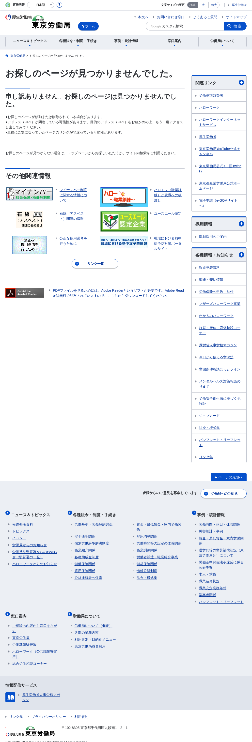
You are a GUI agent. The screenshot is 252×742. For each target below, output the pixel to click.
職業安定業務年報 (212, 585)
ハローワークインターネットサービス (219, 122)
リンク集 (206, 458)
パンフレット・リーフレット (219, 443)
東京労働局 (21, 631)
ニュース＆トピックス (32, 513)
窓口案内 (20, 611)
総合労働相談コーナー (29, 657)
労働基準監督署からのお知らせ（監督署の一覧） (34, 551)
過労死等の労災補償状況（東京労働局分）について (221, 549)
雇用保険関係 (85, 567)
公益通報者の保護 (88, 574)
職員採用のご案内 (213, 237)
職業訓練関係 (147, 547)
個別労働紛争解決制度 (92, 540)
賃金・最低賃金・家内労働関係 (159, 523)
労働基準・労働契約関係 (93, 521)
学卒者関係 (207, 591)
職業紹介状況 (209, 578)
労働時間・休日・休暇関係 (219, 521)
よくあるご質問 (205, 17)
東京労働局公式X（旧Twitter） (220, 168)
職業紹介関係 (85, 547)
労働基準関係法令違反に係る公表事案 (221, 561)
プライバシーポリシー (49, 710)
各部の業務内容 (87, 626)
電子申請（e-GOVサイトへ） (218, 203)
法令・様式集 (209, 429)
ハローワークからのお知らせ (34, 560)
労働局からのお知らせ (29, 542)
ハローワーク (209, 108)
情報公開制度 (147, 567)
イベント (19, 535)
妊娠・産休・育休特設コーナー (219, 331)
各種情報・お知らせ (219, 255)
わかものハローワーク (216, 317)
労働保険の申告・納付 (216, 293)
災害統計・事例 (211, 528)
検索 (238, 26)
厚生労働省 (239, 5)
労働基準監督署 (211, 96)
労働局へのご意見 (224, 493)
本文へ (143, 17)
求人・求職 (207, 571)
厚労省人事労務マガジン (218, 346)
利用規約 (81, 710)
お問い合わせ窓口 (171, 17)
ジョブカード (209, 417)
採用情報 (219, 224)
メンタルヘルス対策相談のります (219, 384)
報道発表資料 (209, 269)
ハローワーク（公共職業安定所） (34, 647)
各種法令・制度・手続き (96, 513)
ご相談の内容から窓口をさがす (34, 621)
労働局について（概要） (93, 619)
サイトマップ (236, 17)
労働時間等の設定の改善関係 (159, 540)
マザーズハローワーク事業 (219, 305)
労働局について (88, 611)
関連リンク (219, 83)
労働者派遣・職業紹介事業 (157, 554)
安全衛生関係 (85, 533)
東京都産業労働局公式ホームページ (219, 186)
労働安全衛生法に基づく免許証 (219, 402)
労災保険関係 (147, 560)
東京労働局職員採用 (90, 640)
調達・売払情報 (211, 281)
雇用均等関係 (147, 533)
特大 (214, 5)
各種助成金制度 (87, 554)
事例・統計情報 (212, 513)
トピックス (21, 528)
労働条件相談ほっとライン (219, 370)
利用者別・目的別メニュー (95, 633)
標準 (192, 5)
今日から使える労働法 (216, 358)
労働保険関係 (85, 560)
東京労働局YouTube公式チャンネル (219, 151)
